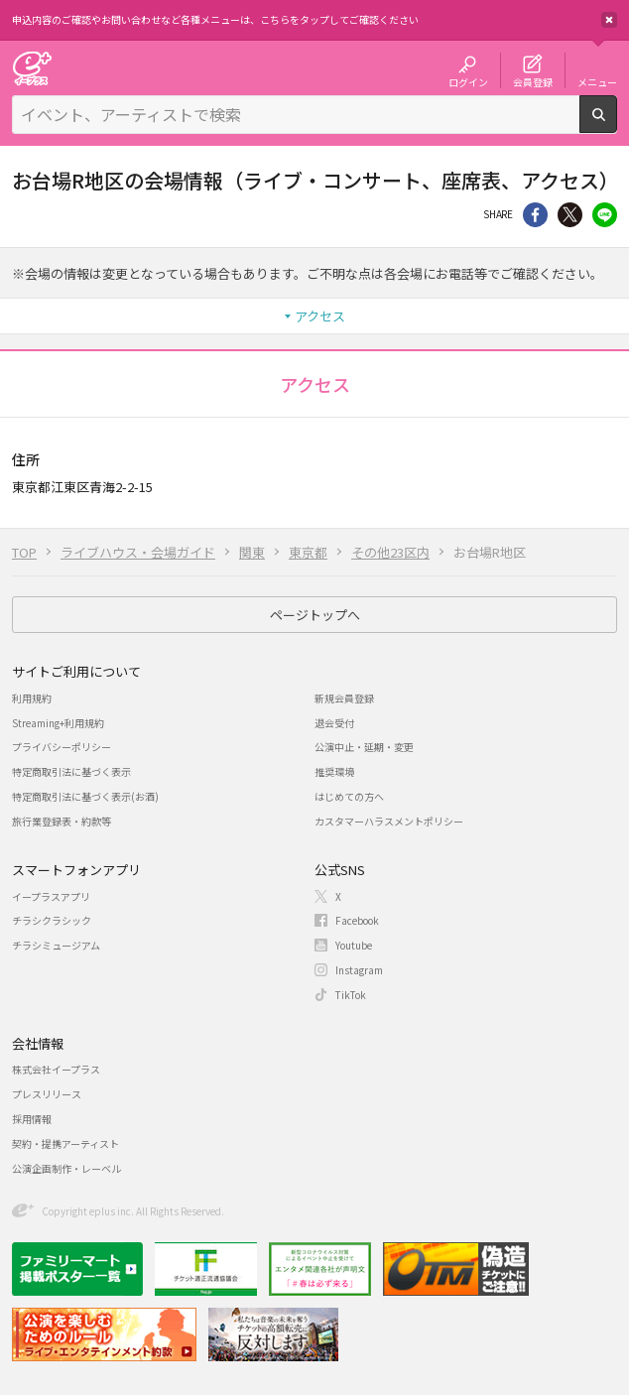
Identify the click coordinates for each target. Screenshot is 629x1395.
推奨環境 (334, 771)
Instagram (359, 969)
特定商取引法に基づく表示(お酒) (85, 796)
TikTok (350, 994)
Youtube (353, 945)
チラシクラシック (51, 920)
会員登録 (533, 81)
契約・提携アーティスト (65, 1143)
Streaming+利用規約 (58, 722)
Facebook (357, 920)
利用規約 (32, 698)
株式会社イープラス (56, 1069)
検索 (616, 125)
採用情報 (32, 1118)
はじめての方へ (349, 796)
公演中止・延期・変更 (364, 746)
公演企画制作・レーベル (66, 1168)
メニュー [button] (597, 81)
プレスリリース (46, 1093)
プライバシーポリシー (61, 746)
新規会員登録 (344, 698)
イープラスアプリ (51, 896)
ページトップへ (315, 614)
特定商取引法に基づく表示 (71, 771)
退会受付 (334, 722)
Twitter (570, 214)
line (604, 214)
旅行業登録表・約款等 (61, 821)
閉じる (609, 20)
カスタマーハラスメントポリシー (388, 821)
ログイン (468, 81)
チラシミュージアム (56, 945)
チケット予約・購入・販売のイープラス (32, 68)
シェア (535, 214)
